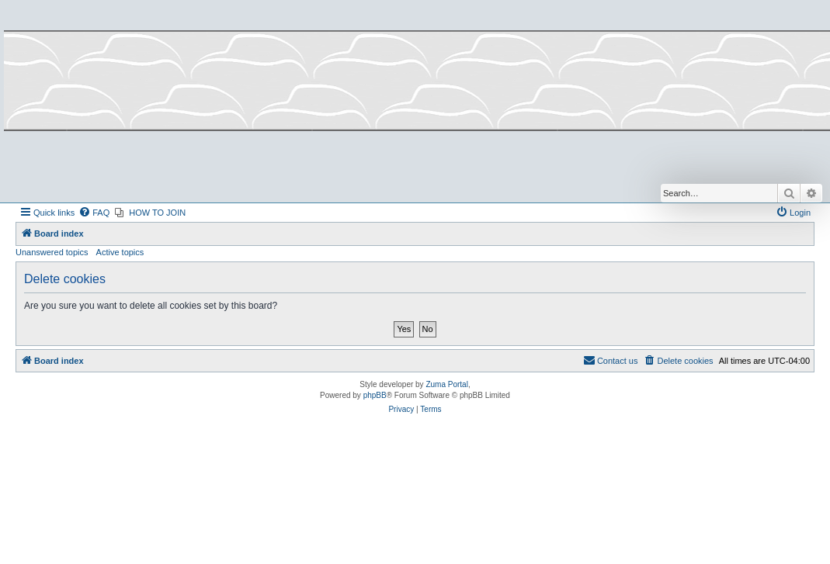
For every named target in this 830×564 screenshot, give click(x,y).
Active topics (120, 252)
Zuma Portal (446, 384)
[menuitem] (93, 212)
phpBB (375, 395)
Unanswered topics (52, 252)
